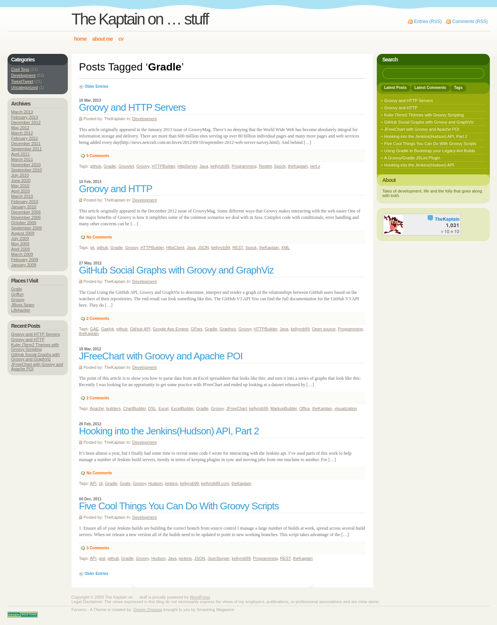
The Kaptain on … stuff (140, 19)
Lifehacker (21, 310)
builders (113, 408)
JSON (203, 247)
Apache (97, 408)
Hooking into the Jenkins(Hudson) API (419, 165)
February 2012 (24, 138)
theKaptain (298, 166)
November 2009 (26, 217)
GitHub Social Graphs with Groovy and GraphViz (176, 270)
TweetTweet (22, 81)
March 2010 (22, 196)
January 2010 (24, 207)
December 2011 (26, 143)
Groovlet (126, 166)
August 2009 (23, 233)
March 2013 (22, 112)
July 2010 (20, 175)
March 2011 (22, 159)
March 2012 (22, 133)
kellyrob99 (220, 166)
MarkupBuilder (284, 408)
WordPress (200, 597)
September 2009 (26, 228)
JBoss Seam (23, 305)
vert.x (315, 166)
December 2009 (26, 212)
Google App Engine (170, 329)
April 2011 (20, 154)
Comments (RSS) (470, 21)
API (93, 483)
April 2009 (20, 249)
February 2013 (24, 117)
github (95, 166)
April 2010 (20, 191)
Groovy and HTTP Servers (132, 107)
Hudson (155, 483)
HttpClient (175, 247)
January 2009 (24, 265)
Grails (125, 483)
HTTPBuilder (163, 166)
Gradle (110, 166)
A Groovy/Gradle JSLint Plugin (412, 158)
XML (285, 247)
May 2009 (20, 243)
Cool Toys (20, 69)
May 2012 (20, 127)
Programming (244, 166)
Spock (280, 166)
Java (203, 166)
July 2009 (20, 238)
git (92, 247)
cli (100, 483)
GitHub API (140, 329)
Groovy (143, 166)
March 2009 (22, 254)
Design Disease (147, 609)
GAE (94, 329)
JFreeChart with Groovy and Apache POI (161, 356)
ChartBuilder (134, 408)
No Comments (99, 237)
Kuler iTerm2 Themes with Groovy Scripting (35, 346)
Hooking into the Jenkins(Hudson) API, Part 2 (169, 431)
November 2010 (26, 164)
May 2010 (20, 185)
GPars (196, 329)
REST (237, 247)
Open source (324, 329)
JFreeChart (236, 408)
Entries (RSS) (428, 21)
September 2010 (26, 170)
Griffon (17, 294)
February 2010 (24, 201)
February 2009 (24, 259)
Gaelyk (107, 329)
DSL (152, 408)
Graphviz (228, 329)
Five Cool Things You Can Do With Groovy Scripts (179, 506)
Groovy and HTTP (116, 188)
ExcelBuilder (182, 408)
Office (304, 408)
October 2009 (24, 222)
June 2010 (21, 180)
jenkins (171, 483)
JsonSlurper (218, 558)
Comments (98, 156)
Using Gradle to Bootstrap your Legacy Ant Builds (430, 150)
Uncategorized (24, 87)
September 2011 (26, 149)
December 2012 (26, 122)
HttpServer (187, 166)
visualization (345, 408)
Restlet (265, 166)
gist (102, 558)
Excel (164, 408)
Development (144, 118)
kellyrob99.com (215, 483)
